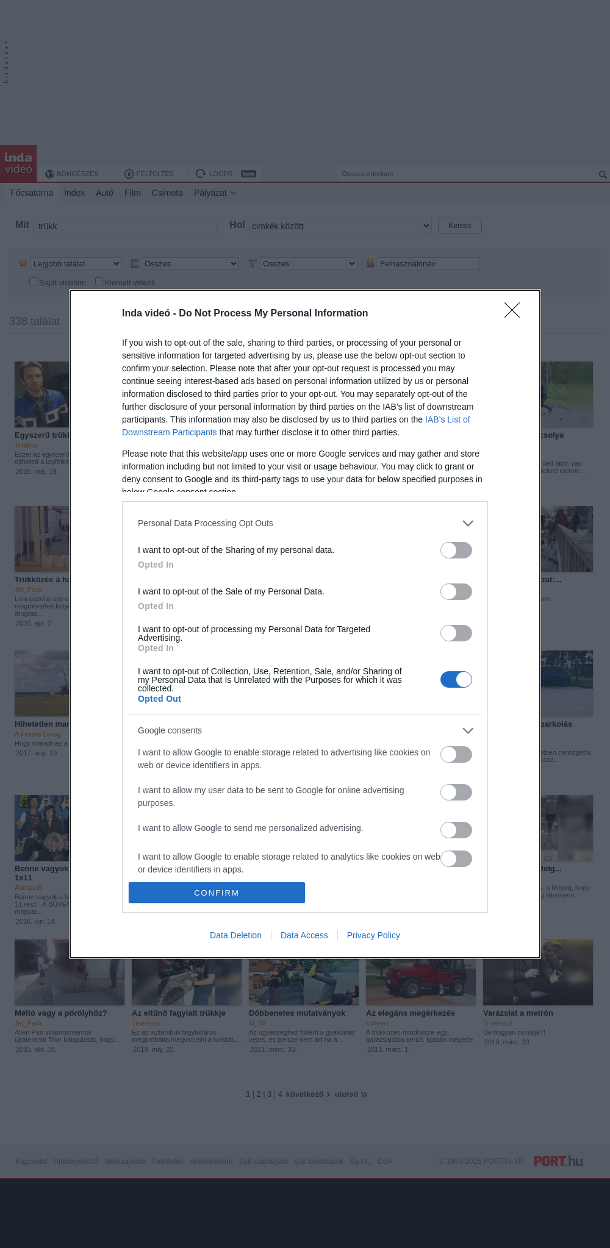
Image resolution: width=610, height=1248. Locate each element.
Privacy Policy (373, 935)
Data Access (304, 935)
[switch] (456, 550)
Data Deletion (236, 935)
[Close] (516, 314)
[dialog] (305, 624)
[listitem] (305, 523)
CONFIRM (217, 892)
